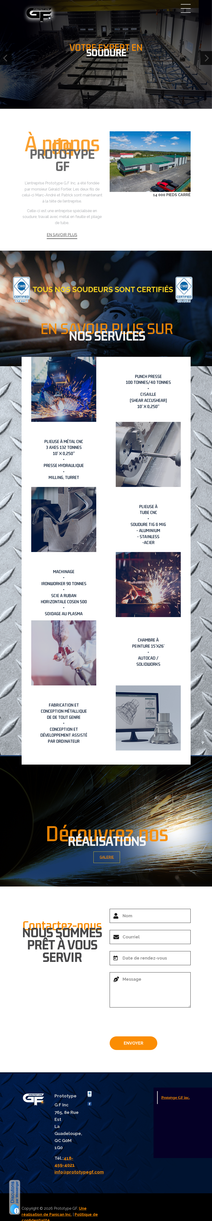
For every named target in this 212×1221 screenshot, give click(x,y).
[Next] (206, 58)
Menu (186, 8)
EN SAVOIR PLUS (62, 248)
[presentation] (145, 1024)
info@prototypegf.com (79, 1171)
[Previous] (6, 58)
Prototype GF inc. (175, 1098)
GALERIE (111, 857)
